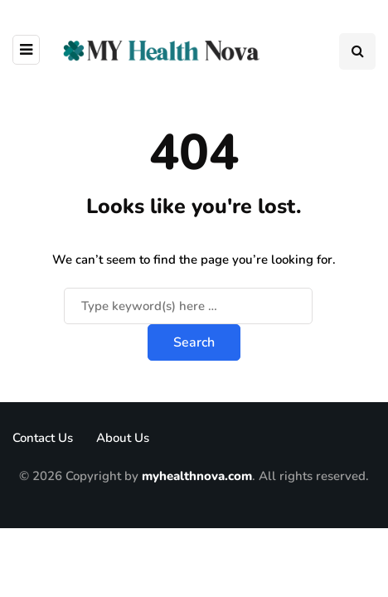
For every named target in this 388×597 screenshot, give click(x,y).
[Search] (188, 306)
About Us (122, 438)
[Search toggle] (357, 51)
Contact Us (42, 438)
